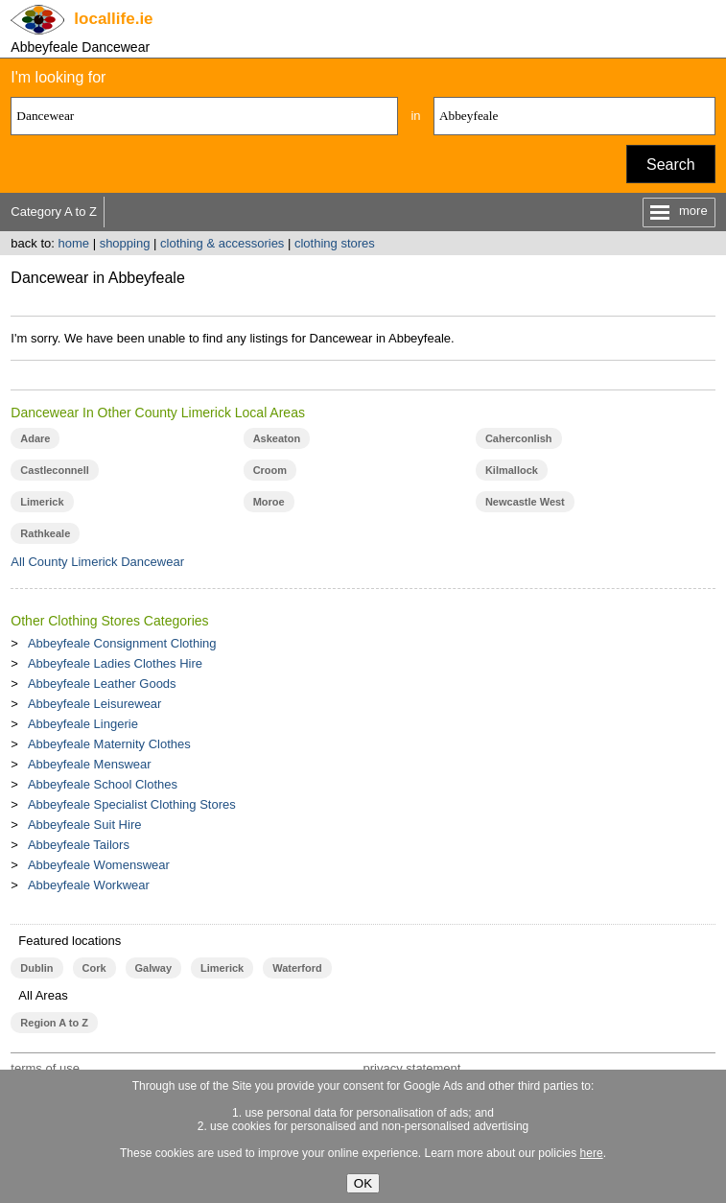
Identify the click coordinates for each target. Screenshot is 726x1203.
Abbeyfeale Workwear (89, 885)
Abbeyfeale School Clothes (102, 784)
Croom (270, 470)
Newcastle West (525, 501)
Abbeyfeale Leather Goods (102, 683)
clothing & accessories (222, 243)
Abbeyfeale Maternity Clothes (109, 744)
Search (670, 164)
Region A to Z (54, 1022)
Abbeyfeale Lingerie (83, 724)
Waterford (296, 968)
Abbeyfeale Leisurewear (94, 703)
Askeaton (276, 438)
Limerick (41, 501)
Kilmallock (511, 470)
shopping (125, 243)
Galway (153, 968)
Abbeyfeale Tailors (78, 844)
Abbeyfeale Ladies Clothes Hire (115, 663)
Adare (35, 438)
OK (363, 1183)
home (73, 243)
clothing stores (334, 243)
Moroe (269, 501)
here (591, 1153)
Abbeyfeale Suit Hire (85, 824)
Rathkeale (45, 533)
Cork (94, 968)
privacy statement (411, 1068)
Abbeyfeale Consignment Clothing (122, 643)
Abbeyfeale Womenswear (99, 865)
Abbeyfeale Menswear (90, 764)
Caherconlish (518, 438)
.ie (113, 19)
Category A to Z (54, 211)
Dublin (36, 968)
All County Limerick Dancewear (97, 561)
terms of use (45, 1068)
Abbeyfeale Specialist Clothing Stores (132, 804)
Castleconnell (54, 470)
